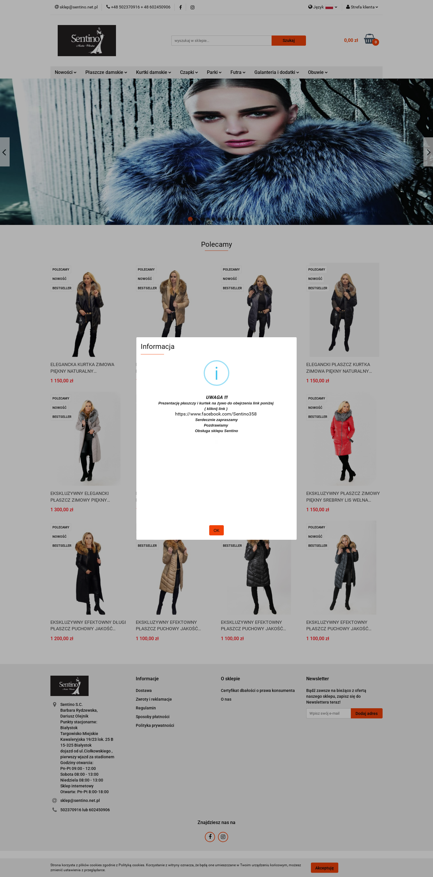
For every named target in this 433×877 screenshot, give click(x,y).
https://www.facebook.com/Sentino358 (216, 414)
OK (216, 530)
